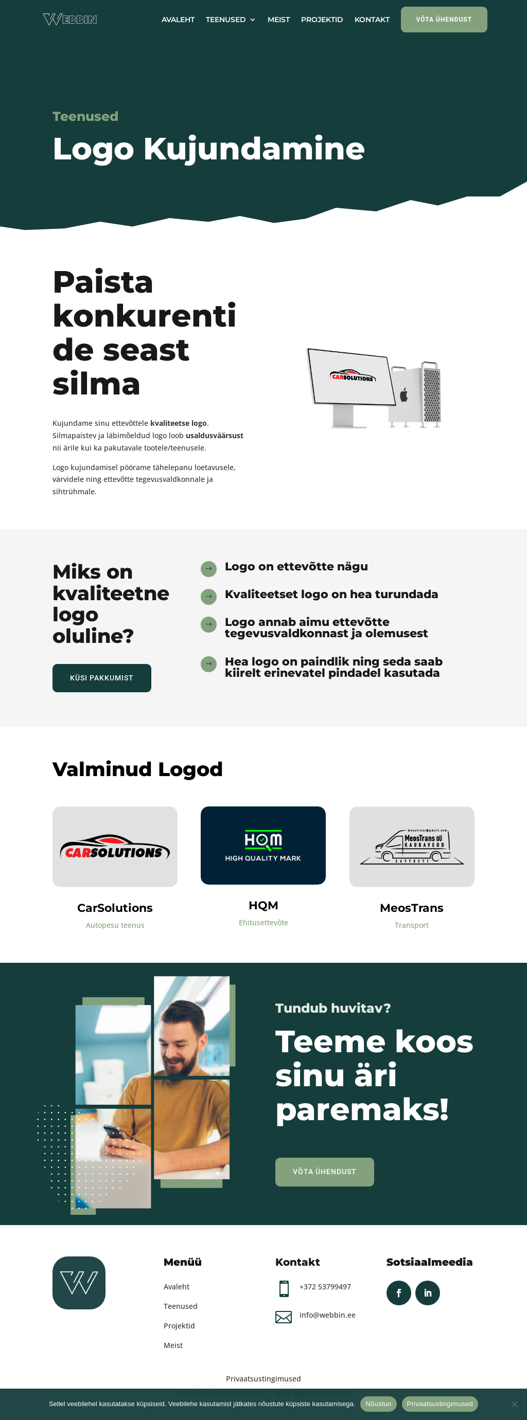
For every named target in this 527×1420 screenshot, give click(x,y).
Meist (173, 1345)
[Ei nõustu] (514, 1404)
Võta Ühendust (325, 1171)
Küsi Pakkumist (102, 678)
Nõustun (378, 1404)
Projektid (179, 1326)
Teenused (181, 1306)
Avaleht (176, 1286)
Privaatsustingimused (263, 1378)
